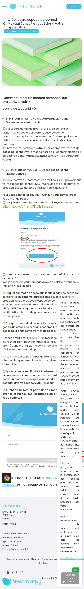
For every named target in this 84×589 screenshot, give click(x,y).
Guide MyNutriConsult (13, 537)
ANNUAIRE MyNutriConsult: (24, 122)
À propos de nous (11, 541)
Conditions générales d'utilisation (23, 559)
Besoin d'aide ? (10, 545)
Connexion (74, 6)
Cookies (43, 563)
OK (75, 569)
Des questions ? (12, 506)
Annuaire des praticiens (14, 533)
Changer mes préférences (70, 578)
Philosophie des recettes (15, 549)
